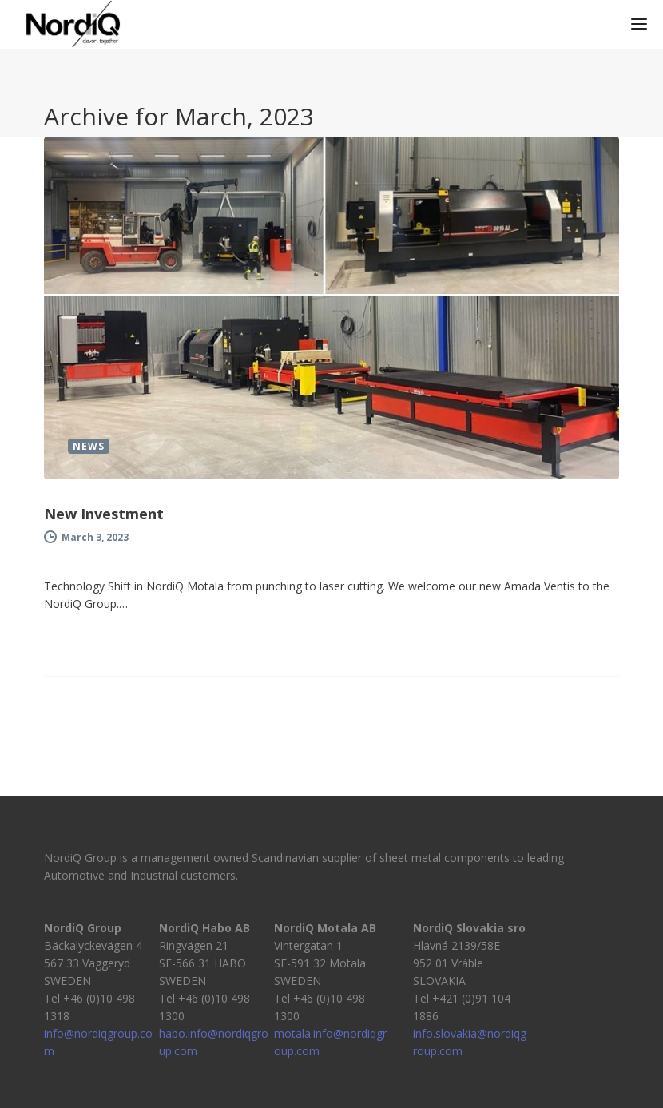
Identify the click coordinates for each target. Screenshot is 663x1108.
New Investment (104, 513)
